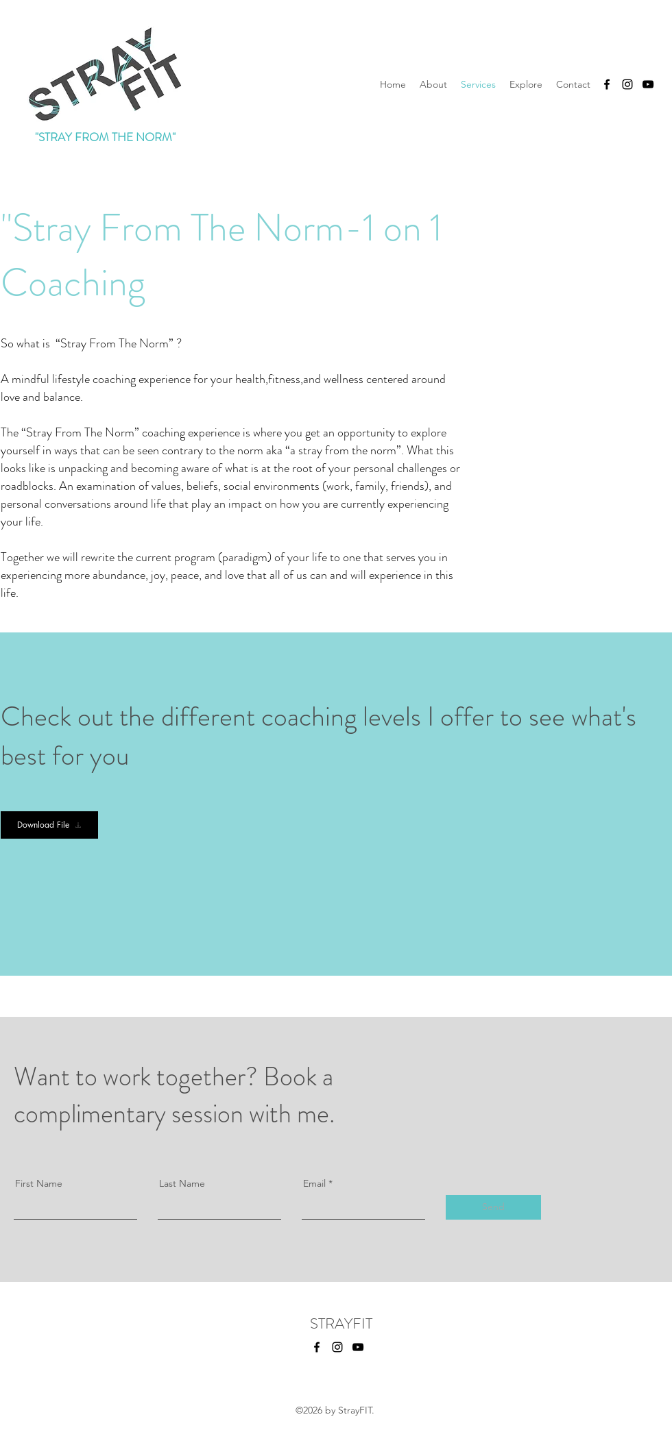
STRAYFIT (341, 1323)
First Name (38, 1183)
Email (314, 1183)
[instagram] (627, 84)
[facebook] (607, 84)
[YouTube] (648, 84)
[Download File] (49, 825)
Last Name (182, 1183)
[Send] (493, 1207)
